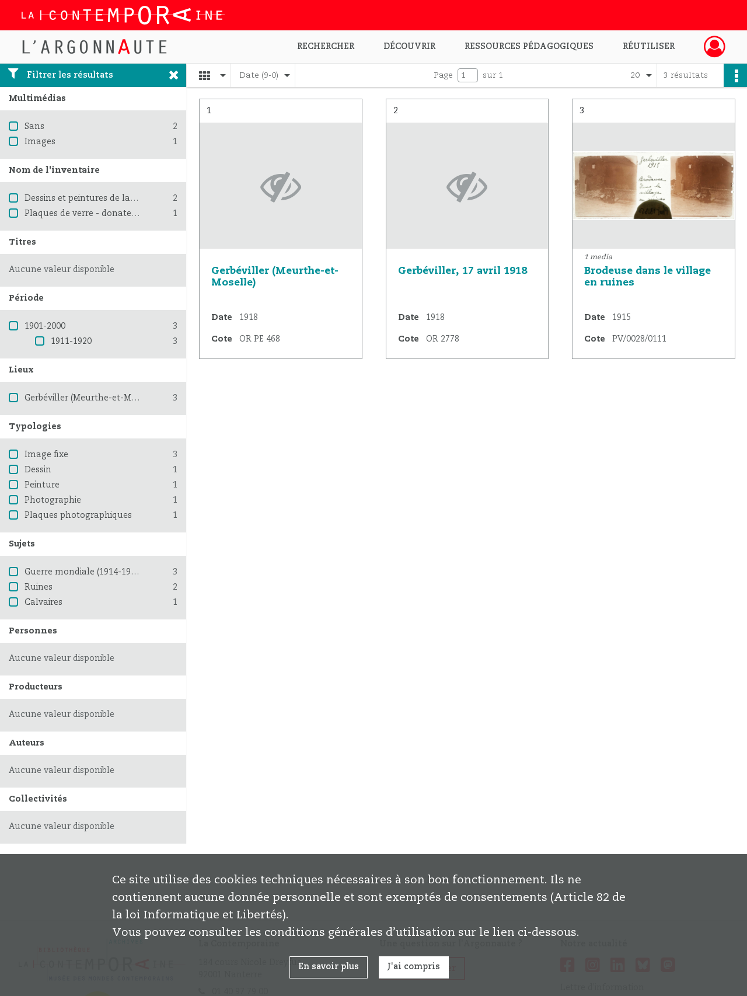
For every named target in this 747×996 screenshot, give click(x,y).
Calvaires (43, 602)
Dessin (38, 470)
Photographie (53, 500)
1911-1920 (71, 341)
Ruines (39, 587)
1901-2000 (45, 326)
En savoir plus (328, 967)
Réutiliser (649, 47)
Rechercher (325, 47)
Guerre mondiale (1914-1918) (83, 572)
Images (40, 142)
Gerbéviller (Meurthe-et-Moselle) (91, 398)
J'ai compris (414, 967)
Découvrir (409, 47)
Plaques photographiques (78, 515)
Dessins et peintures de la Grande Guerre (109, 198)
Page (443, 75)
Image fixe (46, 455)
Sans (34, 127)
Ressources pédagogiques (529, 47)
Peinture (42, 485)
